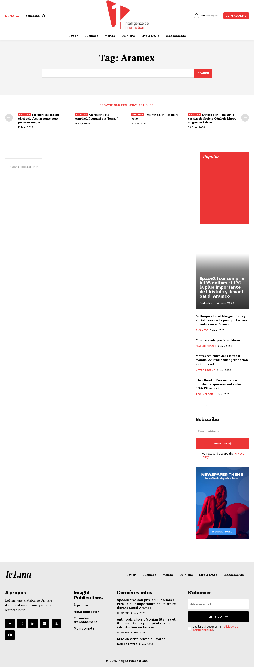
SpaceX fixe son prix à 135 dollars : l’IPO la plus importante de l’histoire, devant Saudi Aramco (221, 288)
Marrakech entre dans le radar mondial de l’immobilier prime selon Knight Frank (222, 360)
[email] (222, 431)
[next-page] (205, 405)
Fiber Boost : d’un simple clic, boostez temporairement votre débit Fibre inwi (218, 384)
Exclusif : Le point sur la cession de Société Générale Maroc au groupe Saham (212, 119)
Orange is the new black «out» (154, 117)
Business (202, 330)
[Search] (203, 73)
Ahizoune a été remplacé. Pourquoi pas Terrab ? (97, 117)
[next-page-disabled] (245, 118)
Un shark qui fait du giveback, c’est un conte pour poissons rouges (38, 119)
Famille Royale (206, 346)
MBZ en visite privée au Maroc (218, 340)
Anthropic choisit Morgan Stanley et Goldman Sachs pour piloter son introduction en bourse (221, 320)
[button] (35, 15)
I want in (222, 443)
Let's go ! (218, 617)
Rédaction (206, 303)
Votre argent (205, 370)
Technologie (205, 394)
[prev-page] (9, 118)
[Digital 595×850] (224, 219)
